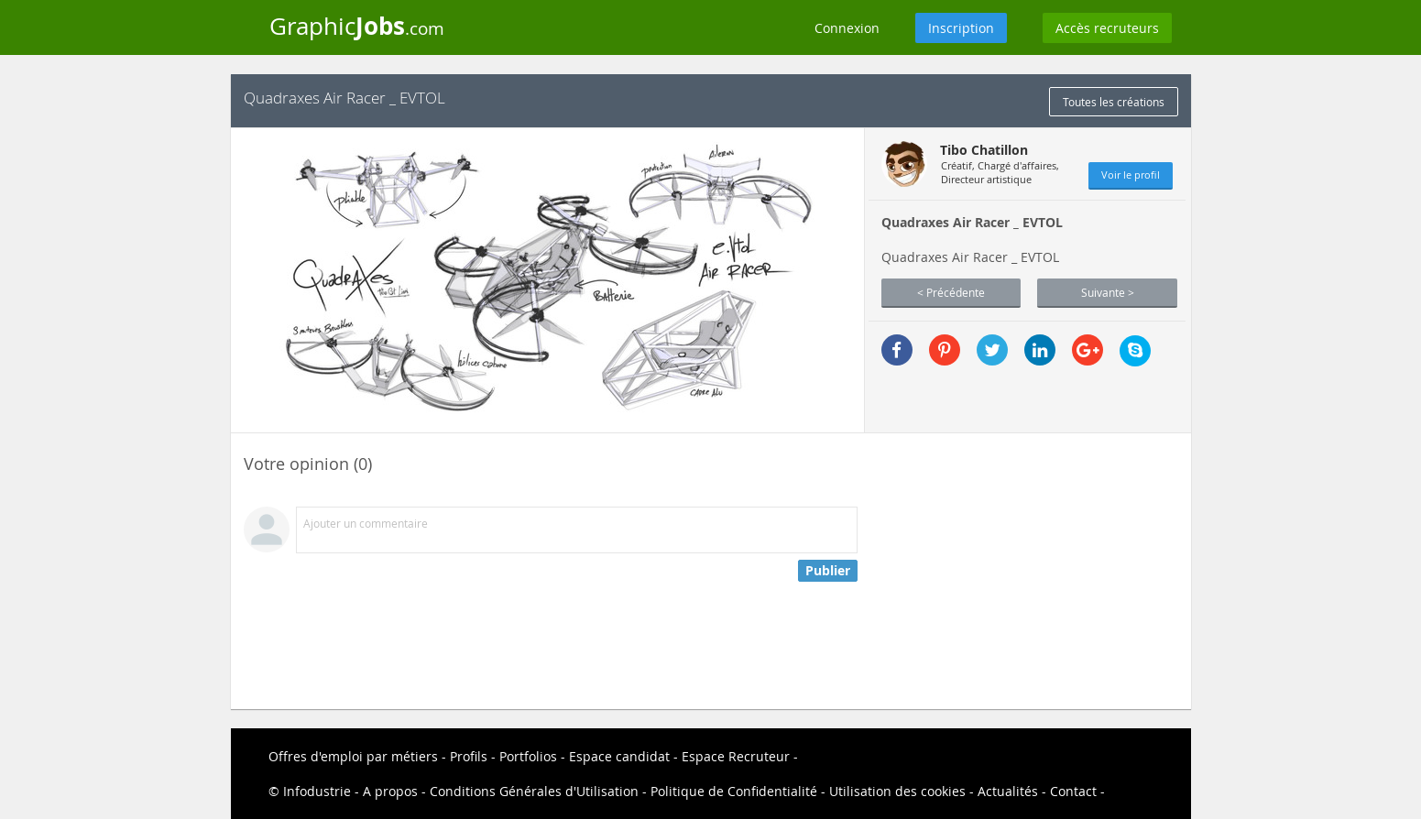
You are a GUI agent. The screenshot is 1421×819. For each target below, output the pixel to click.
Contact (1073, 791)
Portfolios (528, 756)
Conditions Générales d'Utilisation (534, 791)
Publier (827, 570)
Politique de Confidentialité (733, 791)
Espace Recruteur (736, 756)
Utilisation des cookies (897, 791)
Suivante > (1107, 292)
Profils (468, 756)
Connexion (847, 28)
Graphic (356, 25)
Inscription (961, 28)
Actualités (1008, 791)
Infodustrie (317, 791)
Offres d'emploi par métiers (353, 756)
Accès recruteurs (1107, 28)
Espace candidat (619, 756)
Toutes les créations (1113, 101)
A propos (390, 791)
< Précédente (951, 292)
